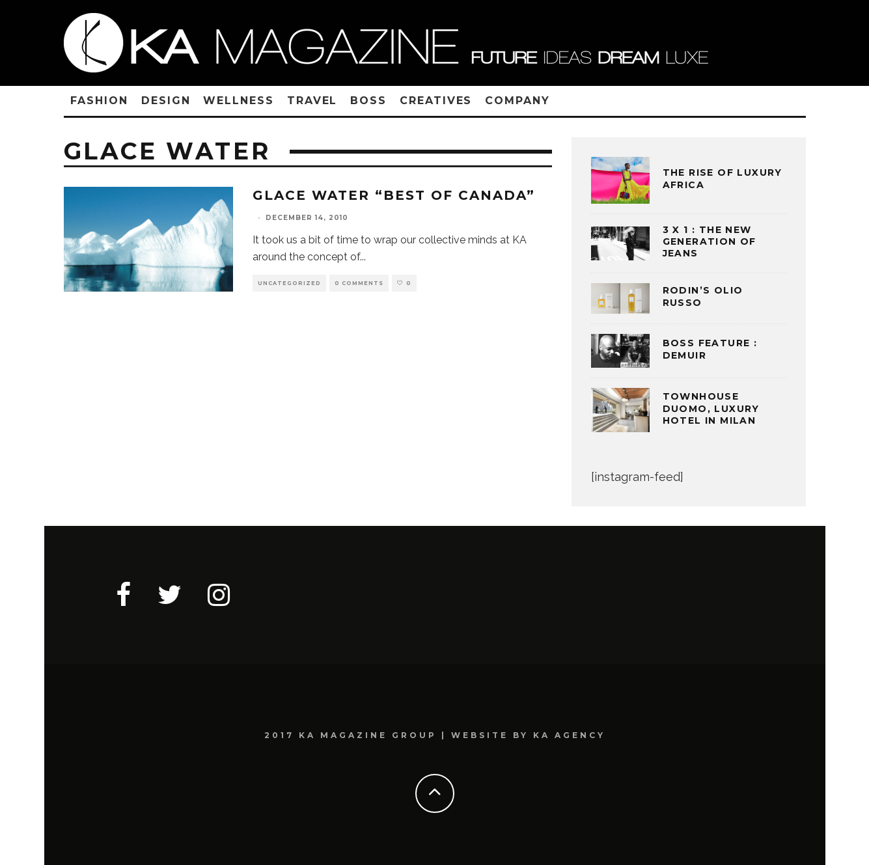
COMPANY (517, 100)
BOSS (368, 100)
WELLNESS (238, 100)
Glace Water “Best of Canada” (394, 195)
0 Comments (359, 283)
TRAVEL (312, 100)
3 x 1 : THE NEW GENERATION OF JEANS (709, 241)
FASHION (99, 100)
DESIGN (166, 100)
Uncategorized (289, 283)
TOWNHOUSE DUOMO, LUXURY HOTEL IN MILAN (711, 408)
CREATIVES (436, 100)
